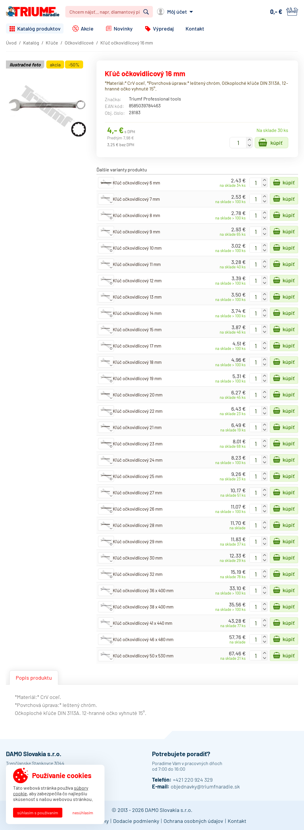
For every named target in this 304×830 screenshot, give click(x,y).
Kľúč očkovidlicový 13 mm (137, 296)
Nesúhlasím (82, 812)
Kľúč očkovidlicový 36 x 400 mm (143, 590)
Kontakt (195, 28)
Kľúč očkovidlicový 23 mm (137, 443)
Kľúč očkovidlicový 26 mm (137, 509)
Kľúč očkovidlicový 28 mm (137, 525)
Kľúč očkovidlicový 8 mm (136, 215)
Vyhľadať (146, 12)
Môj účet (177, 11)
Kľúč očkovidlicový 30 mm (137, 557)
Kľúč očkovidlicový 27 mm (137, 492)
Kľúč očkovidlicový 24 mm (137, 460)
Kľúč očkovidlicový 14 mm (137, 313)
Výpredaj (163, 28)
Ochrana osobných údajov (193, 821)
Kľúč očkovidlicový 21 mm (137, 427)
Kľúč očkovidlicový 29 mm (137, 541)
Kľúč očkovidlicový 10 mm (137, 248)
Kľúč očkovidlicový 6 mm (136, 182)
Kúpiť (276, 142)
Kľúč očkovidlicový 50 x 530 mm (143, 655)
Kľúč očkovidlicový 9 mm (136, 231)
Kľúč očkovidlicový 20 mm (137, 394)
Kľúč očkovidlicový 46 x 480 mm (143, 639)
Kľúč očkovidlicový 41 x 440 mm (142, 623)
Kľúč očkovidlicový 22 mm (137, 411)
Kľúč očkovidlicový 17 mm (137, 345)
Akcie (87, 28)
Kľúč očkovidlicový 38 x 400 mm (143, 606)
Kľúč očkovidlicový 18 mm (137, 362)
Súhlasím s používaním (37, 812)
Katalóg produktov (39, 28)
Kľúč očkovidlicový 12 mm (137, 280)
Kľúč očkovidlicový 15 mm (137, 329)
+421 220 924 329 (193, 779)
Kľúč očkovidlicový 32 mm (137, 574)
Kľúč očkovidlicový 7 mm (136, 199)
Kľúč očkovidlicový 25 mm (137, 476)
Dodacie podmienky (136, 821)
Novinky (123, 28)
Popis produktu (34, 677)
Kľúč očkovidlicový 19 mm (137, 378)
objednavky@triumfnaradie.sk (205, 786)
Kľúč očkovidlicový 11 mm (137, 264)
